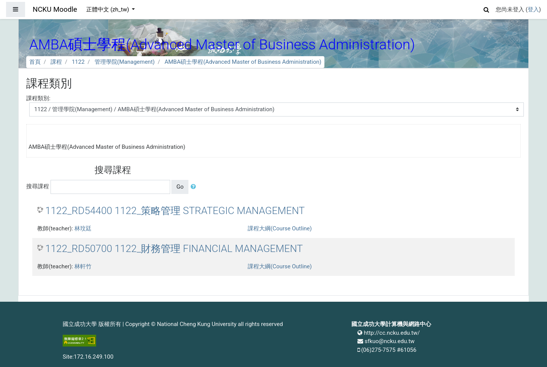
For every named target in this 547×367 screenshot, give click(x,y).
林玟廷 (83, 228)
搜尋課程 (37, 186)
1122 (78, 61)
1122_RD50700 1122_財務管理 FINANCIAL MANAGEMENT (174, 248)
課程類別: (38, 98)
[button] (487, 8)
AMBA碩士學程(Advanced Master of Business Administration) (242, 61)
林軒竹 (83, 266)
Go (179, 186)
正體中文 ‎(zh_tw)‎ (108, 9)
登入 (533, 9)
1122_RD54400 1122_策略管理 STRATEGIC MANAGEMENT (175, 210)
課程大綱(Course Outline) (279, 228)
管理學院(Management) (125, 61)
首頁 (35, 61)
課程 (56, 61)
